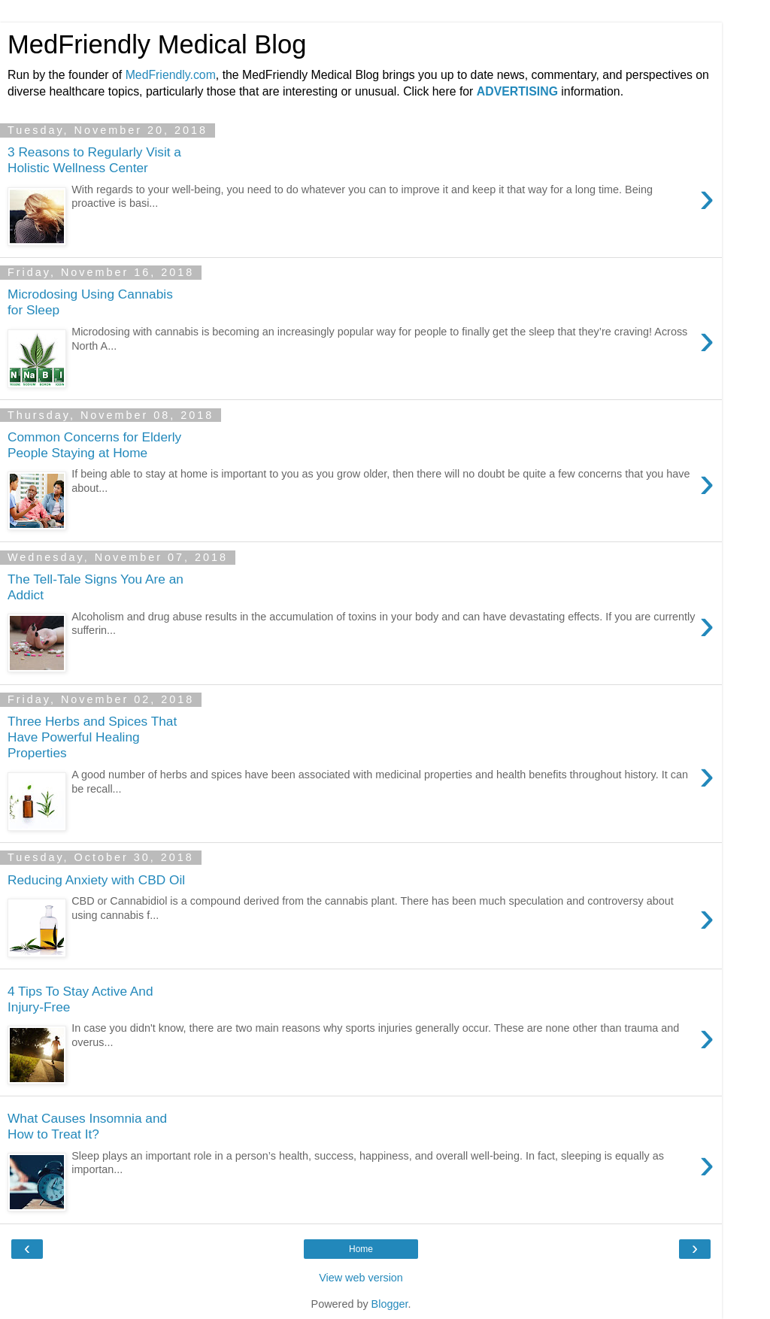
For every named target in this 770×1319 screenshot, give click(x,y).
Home (361, 1249)
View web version (361, 1278)
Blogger (389, 1304)
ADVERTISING (517, 91)
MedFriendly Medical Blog (157, 44)
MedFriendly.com (171, 74)
